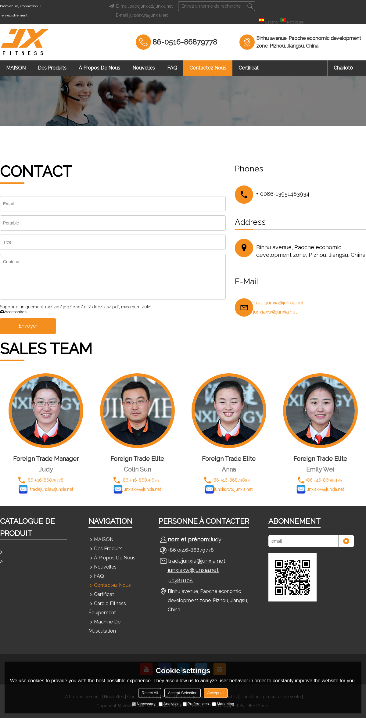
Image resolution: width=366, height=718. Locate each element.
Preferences (196, 704)
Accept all (215, 693)
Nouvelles (143, 68)
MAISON (16, 68)
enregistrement (14, 15)
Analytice (169, 704)
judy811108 (180, 580)
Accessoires (13, 312)
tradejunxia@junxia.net (196, 561)
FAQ (172, 68)
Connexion (29, 6)
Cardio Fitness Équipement (107, 608)
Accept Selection (182, 693)
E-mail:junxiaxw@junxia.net (142, 15)
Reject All (150, 693)
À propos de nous (99, 68)
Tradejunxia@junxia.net (278, 303)
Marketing (223, 704)
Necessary (143, 704)
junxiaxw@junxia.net (275, 312)
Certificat (249, 68)
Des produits (52, 68)
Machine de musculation (104, 626)
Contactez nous (207, 68)
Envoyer (28, 326)
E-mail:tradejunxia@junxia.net (140, 6)
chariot (343, 68)
